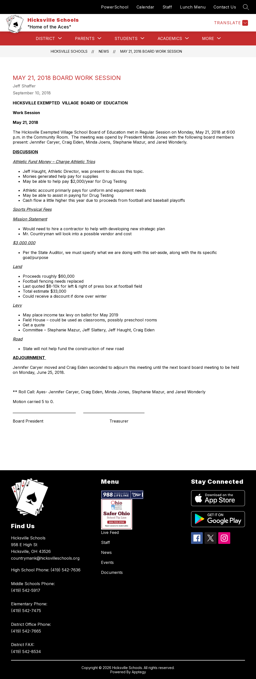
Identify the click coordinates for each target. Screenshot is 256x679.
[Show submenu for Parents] (84, 38)
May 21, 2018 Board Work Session (151, 51)
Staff (167, 6)
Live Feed (110, 532)
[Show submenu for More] (208, 38)
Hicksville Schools (69, 51)
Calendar (145, 6)
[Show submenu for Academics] (170, 38)
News (104, 51)
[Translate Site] (230, 23)
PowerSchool (114, 6)
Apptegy (139, 672)
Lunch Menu (193, 6)
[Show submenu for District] (45, 38)
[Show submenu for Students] (126, 38)
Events (107, 562)
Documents (112, 572)
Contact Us (225, 6)
